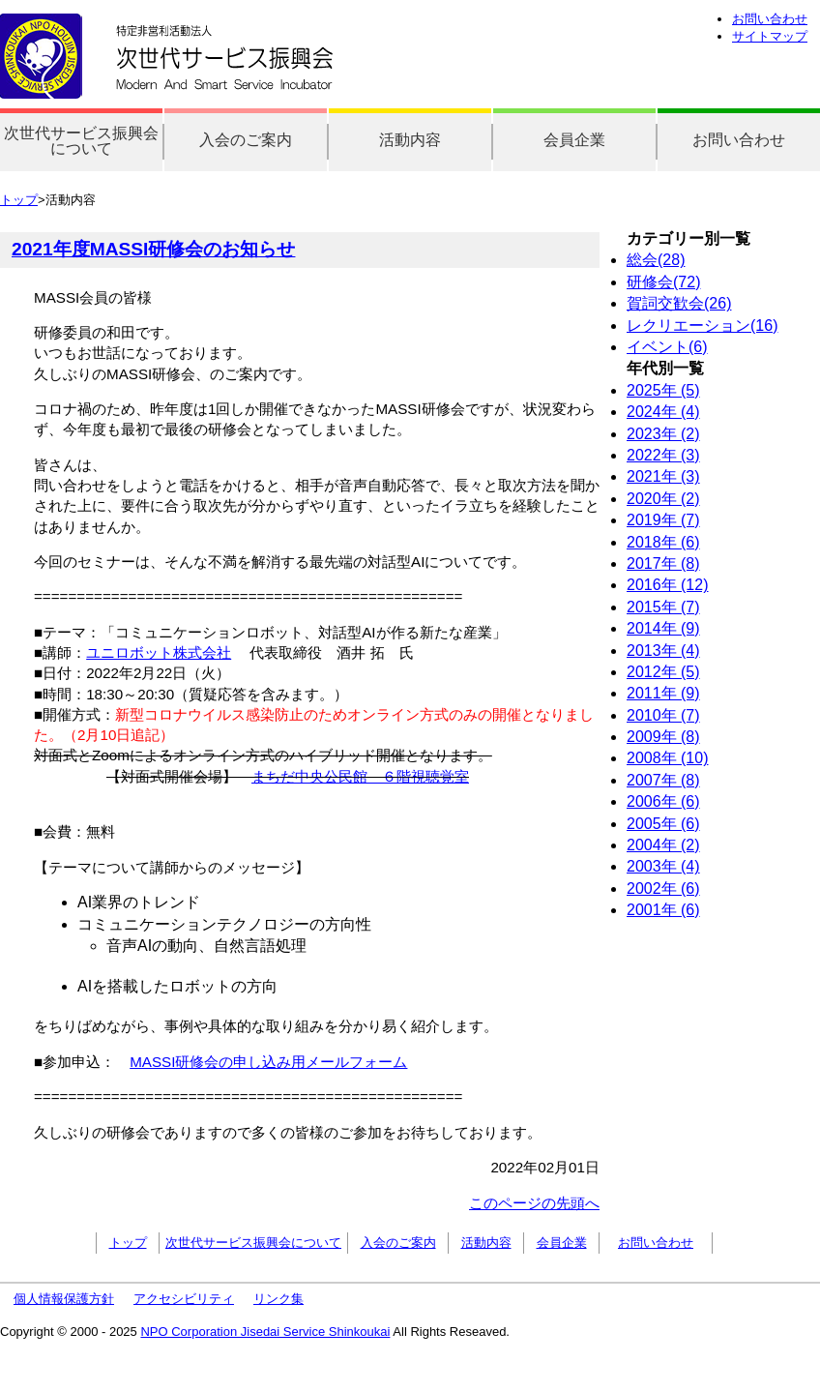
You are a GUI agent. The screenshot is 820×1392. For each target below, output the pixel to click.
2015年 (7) (663, 607)
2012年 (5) (663, 672)
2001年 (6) (663, 910)
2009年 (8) (663, 736)
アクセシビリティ (183, 1298)
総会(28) (656, 260)
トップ (19, 200)
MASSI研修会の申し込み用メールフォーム (268, 1061)
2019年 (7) (663, 520)
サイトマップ (769, 36)
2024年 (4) (663, 411)
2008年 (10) (668, 758)
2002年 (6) (663, 888)
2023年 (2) (663, 434)
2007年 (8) (663, 780)
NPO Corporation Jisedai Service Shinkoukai (265, 1331)
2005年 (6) (663, 823)
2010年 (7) (663, 715)
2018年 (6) (663, 542)
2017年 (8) (663, 563)
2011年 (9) (663, 693)
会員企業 (574, 140)
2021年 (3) (663, 476)
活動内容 (410, 140)
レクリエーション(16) (702, 325)
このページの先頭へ (534, 1203)
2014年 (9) (663, 628)
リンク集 (278, 1298)
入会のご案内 (245, 140)
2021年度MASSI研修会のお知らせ (153, 249)
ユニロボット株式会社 (158, 652)
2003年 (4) (663, 866)
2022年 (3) (663, 455)
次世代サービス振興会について (81, 141)
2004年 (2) (663, 845)
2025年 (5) (663, 390)
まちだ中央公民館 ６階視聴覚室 (360, 776)
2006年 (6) (663, 801)
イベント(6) (667, 347)
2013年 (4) (663, 650)
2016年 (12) (668, 585)
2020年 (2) (663, 498)
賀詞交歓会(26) (679, 303)
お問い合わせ (769, 19)
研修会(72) (663, 282)
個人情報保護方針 (64, 1298)
